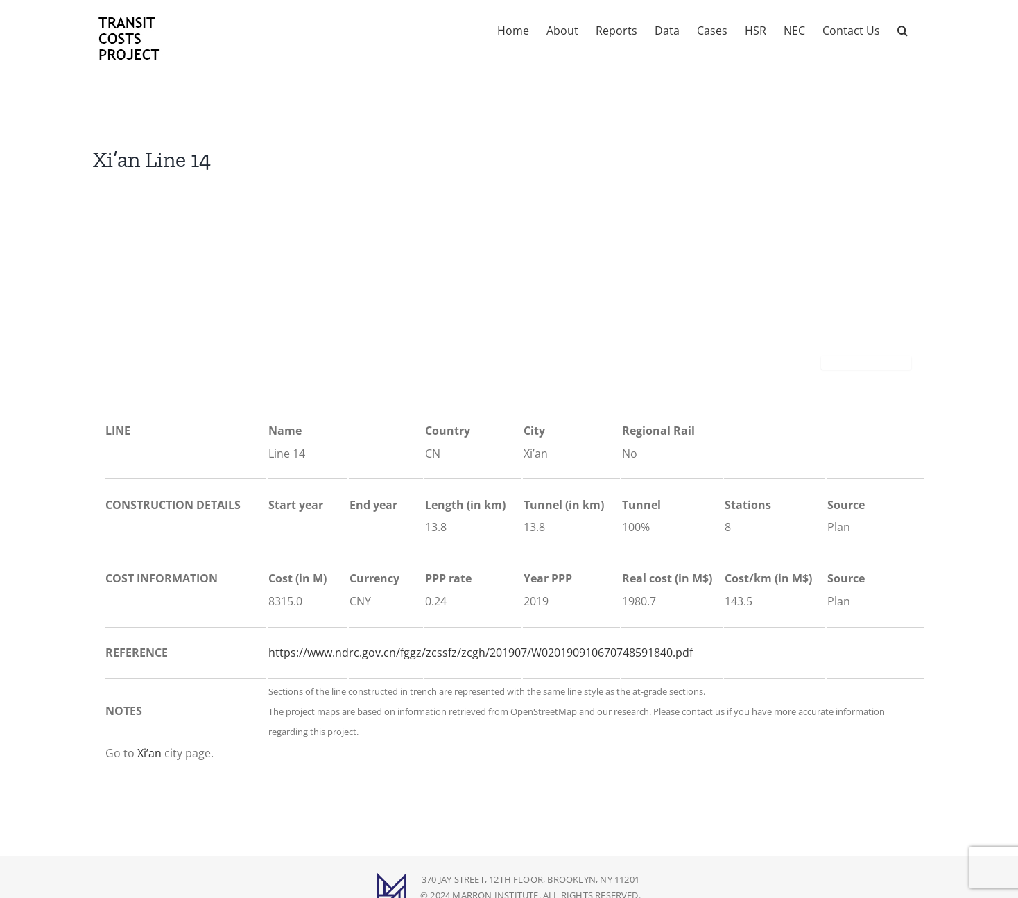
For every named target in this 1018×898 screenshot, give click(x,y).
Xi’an (149, 753)
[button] (902, 29)
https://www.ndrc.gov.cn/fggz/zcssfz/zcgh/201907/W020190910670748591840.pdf (480, 652)
